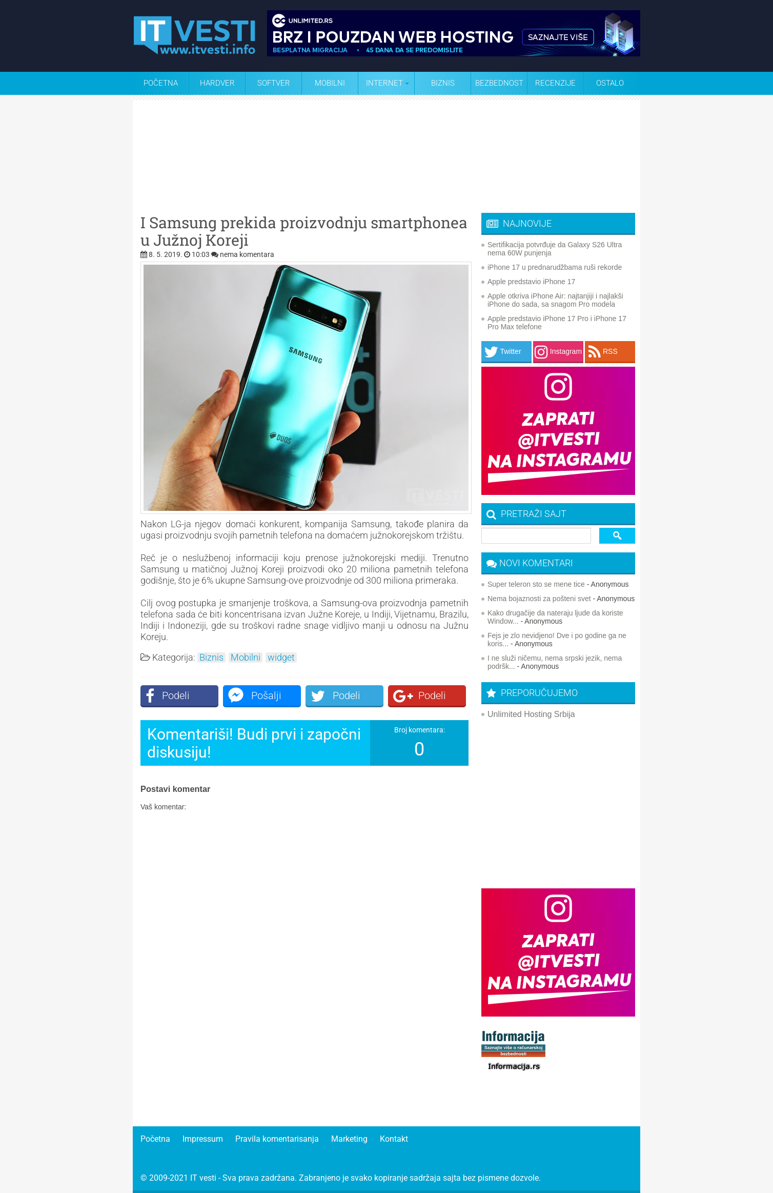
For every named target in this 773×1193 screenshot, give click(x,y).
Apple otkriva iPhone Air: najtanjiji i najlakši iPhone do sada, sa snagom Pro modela (555, 300)
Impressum (202, 1139)
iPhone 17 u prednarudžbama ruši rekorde (554, 267)
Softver (273, 83)
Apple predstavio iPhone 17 (531, 281)
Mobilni (330, 83)
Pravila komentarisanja (277, 1139)
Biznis (443, 83)
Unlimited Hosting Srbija (531, 714)
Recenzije (555, 83)
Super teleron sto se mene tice (536, 584)
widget (281, 657)
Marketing (349, 1139)
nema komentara (247, 254)
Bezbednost (499, 83)
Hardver (217, 83)
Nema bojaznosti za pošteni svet (539, 598)
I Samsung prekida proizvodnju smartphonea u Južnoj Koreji (303, 231)
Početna (161, 83)
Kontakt (394, 1139)
